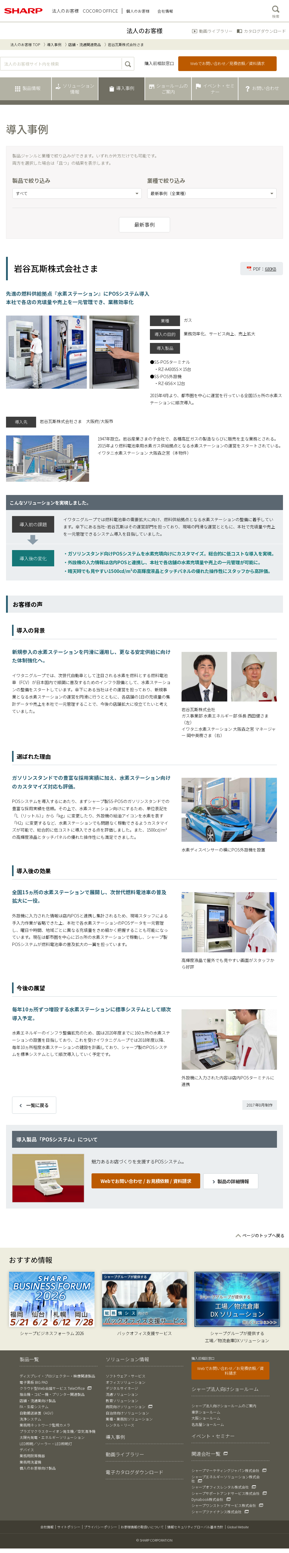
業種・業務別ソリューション (129, 1418)
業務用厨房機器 (32, 1455)
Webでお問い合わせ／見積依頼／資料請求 (227, 63)
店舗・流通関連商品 (84, 44)
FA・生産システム (34, 1406)
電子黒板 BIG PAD (34, 1382)
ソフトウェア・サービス (125, 1375)
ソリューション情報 (127, 1359)
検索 (275, 10)
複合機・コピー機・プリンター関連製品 (52, 1394)
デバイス (27, 1449)
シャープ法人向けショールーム (225, 1389)
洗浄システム (30, 1418)
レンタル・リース (120, 1424)
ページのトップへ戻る (263, 1235)
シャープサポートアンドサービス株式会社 (225, 1493)
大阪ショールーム (205, 1418)
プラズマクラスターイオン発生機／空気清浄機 (57, 1431)
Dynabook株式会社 (207, 1499)
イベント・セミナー (213, 1435)
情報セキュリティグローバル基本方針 (195, 1526)
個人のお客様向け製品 (38, 1468)
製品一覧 (29, 1359)
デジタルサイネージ (122, 1388)
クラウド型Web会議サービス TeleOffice (52, 1388)
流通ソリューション (122, 1394)
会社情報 (47, 1526)
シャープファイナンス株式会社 (216, 1511)
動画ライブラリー (216, 31)
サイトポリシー (68, 1526)
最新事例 (144, 224)
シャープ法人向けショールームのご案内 (223, 1405)
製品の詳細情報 (233, 1181)
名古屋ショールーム (207, 1424)
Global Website (238, 1526)
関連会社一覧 (205, 1453)
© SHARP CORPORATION (154, 1540)
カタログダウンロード (265, 31)
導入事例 (54, 44)
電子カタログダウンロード (134, 1472)
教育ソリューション (122, 1400)
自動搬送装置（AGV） (37, 1412)
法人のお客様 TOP (25, 44)
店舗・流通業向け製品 (38, 1400)
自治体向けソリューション (127, 1412)
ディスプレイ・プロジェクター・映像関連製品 (57, 1375)
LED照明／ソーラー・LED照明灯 (46, 1443)
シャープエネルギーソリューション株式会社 (225, 1478)
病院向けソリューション (125, 1406)
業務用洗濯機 (30, 1461)
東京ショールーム (205, 1412)
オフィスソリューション (125, 1382)
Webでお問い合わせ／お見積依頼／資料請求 (230, 1370)
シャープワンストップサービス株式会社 (223, 1505)
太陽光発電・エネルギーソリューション (52, 1437)
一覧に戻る (37, 1105)
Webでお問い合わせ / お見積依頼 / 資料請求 (146, 1181)
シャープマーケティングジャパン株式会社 (225, 1470)
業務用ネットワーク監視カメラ (45, 1424)
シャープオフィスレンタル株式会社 (220, 1486)
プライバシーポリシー (100, 1526)
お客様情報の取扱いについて (142, 1526)
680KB (270, 269)
